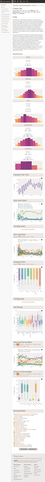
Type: (15, 344)
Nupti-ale (17, 440)
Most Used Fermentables (5, 26)
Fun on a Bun (18, 433)
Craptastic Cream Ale (19, 423)
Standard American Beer (24, 5)
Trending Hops (5, 21)
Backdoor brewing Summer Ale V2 (22, 415)
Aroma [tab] (27, 236)
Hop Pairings (5, 23)
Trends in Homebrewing (27, 467)
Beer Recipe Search (18, 479)
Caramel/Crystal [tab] (28, 344)
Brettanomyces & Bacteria (17, 476)
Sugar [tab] (24, 346)
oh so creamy (18, 442)
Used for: (16, 236)
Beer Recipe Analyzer (26, 476)
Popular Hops (27, 469)
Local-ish (17, 438)
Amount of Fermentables (5, 29)
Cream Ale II (17, 428)
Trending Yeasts (5, 16)
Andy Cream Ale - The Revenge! (21, 414)
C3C (16, 419)
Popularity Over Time (5, 11)
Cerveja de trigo (18, 421)
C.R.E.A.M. (17, 418)
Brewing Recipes (5, 32)
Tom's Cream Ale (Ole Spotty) (21, 446)
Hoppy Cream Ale (18, 435)
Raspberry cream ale (19, 443)
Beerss (16, 416)
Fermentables (17, 472)
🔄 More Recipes (23, 449)
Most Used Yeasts (6, 14)
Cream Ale (3, 5)
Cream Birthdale (18, 431)
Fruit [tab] (28, 346)
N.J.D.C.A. (17, 439)
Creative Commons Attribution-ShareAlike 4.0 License (27, 461)
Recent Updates (37, 469)
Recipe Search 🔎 (32, 449)
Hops (15, 468)
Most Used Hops (5, 18)
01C (26, 10)
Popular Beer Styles (28, 473)
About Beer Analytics (36, 467)
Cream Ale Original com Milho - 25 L (23, 429)
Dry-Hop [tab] (32, 236)
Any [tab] (19, 236)
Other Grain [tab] (19, 346)
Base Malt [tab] (22, 344)
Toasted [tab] (34, 344)
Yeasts (15, 474)
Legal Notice (37, 475)
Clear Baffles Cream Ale (20, 422)
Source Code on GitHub (37, 472)
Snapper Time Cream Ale (20, 445)
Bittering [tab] (23, 236)
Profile (3, 7)
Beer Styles (15, 5)
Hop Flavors (16, 470)
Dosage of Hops (5, 20)
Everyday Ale (17, 432)
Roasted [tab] (39, 344)
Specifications (5, 9)
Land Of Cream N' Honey (20, 436)
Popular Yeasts (27, 471)
